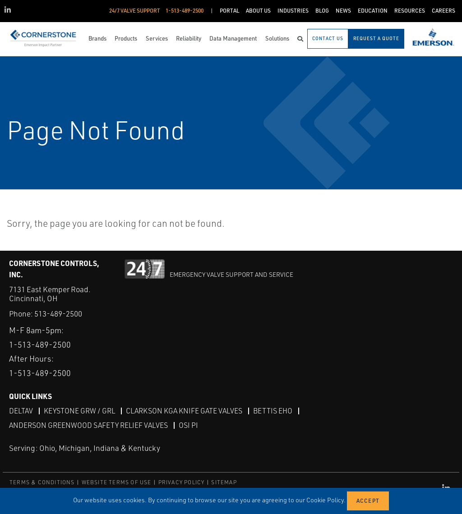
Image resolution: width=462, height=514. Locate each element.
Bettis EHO (272, 410)
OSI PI (188, 425)
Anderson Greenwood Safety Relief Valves (88, 425)
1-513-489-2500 (40, 344)
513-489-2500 (58, 313)
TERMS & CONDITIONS (42, 482)
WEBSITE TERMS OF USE (117, 482)
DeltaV (21, 410)
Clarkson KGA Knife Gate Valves (184, 410)
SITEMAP (223, 482)
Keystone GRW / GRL (79, 410)
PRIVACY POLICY (181, 482)
